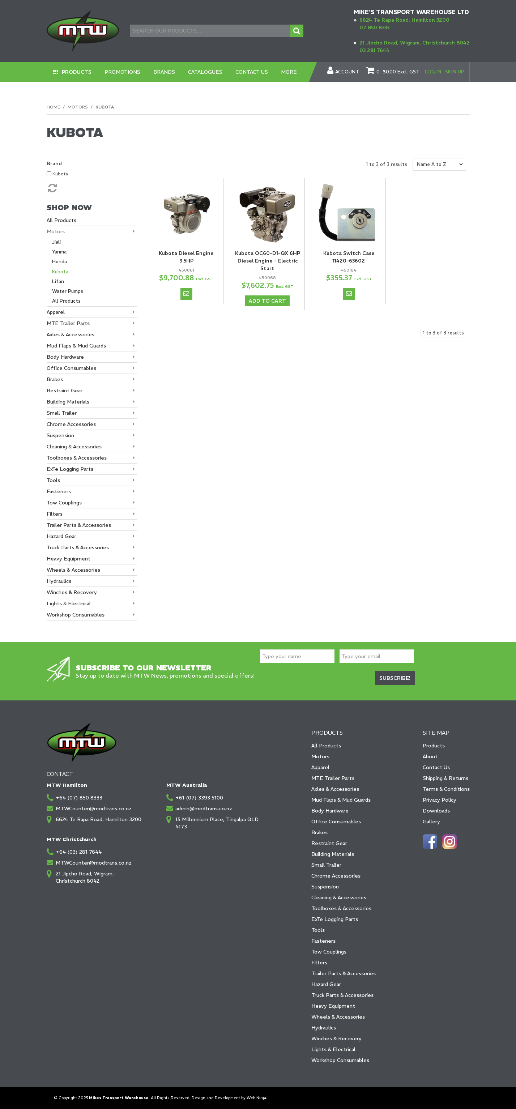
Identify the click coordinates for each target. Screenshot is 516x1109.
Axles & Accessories (335, 789)
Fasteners (323, 941)
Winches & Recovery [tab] (72, 592)
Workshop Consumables (340, 1060)
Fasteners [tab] (59, 491)
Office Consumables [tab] (71, 368)
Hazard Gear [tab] (61, 536)
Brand (54, 163)
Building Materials (332, 854)
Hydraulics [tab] (59, 581)
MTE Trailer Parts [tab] (68, 323)
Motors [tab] (56, 231)
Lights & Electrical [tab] (69, 603)
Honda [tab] (59, 262)
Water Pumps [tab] (67, 291)
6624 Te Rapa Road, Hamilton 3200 (404, 20)
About (430, 756)
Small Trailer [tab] (62, 413)
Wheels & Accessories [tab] (73, 570)
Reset (52, 188)
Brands (164, 72)
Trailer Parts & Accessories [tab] (79, 525)
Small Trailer (326, 865)
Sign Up (454, 71)
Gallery (431, 821)
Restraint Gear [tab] (64, 390)
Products (77, 72)
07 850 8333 (374, 27)
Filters (319, 962)
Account (347, 71)
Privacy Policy (439, 800)
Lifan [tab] (58, 281)
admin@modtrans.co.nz (203, 808)
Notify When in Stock (186, 294)
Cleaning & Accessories (338, 897)
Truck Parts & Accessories (342, 995)
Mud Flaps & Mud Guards (341, 800)
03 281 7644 (374, 50)
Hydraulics (323, 1027)
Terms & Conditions (446, 789)
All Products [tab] (61, 220)
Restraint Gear (329, 843)
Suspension (325, 886)
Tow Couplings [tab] (64, 502)
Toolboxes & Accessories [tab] (77, 458)
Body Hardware (330, 810)
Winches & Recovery (336, 1038)
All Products (326, 745)
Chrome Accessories (336, 876)
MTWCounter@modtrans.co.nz (94, 808)
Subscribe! (394, 678)
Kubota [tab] (60, 272)
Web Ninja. (257, 1098)
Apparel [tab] (56, 312)
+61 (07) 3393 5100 (199, 797)
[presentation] (315, 679)
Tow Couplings (328, 951)
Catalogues (205, 72)
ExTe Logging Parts (334, 919)
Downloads (436, 810)
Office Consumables (336, 821)
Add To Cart (267, 301)
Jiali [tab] (56, 242)
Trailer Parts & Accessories (343, 973)
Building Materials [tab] (68, 401)
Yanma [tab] (59, 252)
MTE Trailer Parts (332, 778)
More (289, 72)
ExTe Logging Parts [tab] (70, 469)
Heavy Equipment (333, 1006)
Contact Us (252, 72)
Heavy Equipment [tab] (68, 558)
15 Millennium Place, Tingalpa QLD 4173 (217, 823)
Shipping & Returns (445, 778)
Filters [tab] (55, 514)
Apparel (320, 767)
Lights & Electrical (333, 1049)
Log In (433, 71)
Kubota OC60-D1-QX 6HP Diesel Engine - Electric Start (267, 261)
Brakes (319, 832)
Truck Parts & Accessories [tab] (78, 547)
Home (53, 107)
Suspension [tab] (60, 435)
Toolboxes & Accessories (341, 908)
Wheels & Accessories (338, 1017)
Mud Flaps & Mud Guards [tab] (76, 345)
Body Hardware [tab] (65, 357)
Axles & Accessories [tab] (70, 334)
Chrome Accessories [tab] (71, 424)
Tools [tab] (53, 480)
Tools (318, 930)
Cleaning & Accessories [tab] (74, 446)
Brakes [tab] (55, 379)
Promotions (123, 72)
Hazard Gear (326, 984)
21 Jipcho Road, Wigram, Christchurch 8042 (414, 42)
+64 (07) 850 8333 (79, 797)
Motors (78, 107)
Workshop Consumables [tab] (76, 614)
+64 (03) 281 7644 (79, 852)
